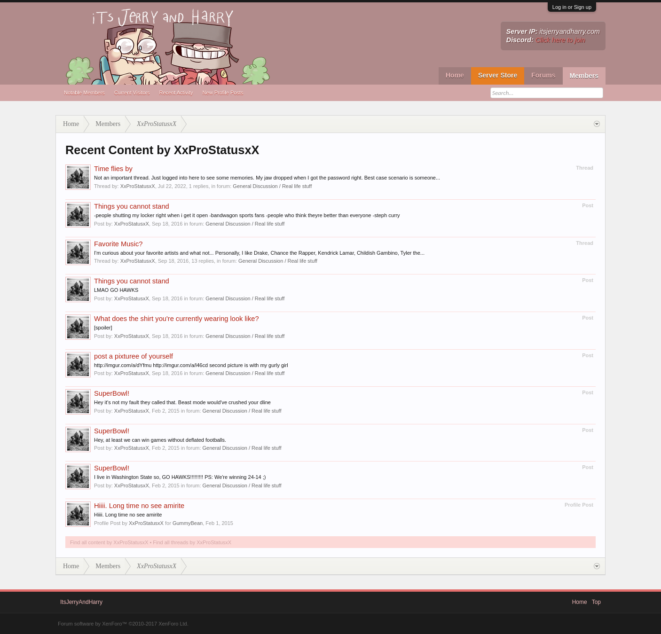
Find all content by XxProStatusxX (109, 542)
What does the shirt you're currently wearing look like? (176, 318)
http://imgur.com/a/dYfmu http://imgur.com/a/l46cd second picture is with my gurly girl (191, 365)
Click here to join (560, 40)
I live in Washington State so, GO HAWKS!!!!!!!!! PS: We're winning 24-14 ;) (180, 477)
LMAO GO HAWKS (116, 290)
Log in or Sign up (571, 7)
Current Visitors (132, 92)
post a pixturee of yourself (133, 356)
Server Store (497, 75)
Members (584, 75)
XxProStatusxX (137, 186)
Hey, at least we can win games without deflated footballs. (160, 440)
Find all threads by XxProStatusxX (192, 542)
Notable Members (84, 92)
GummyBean (188, 523)
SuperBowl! (111, 393)
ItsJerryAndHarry (81, 602)
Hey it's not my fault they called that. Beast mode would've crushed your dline (182, 402)
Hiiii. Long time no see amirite (139, 505)
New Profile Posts (223, 92)
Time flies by (113, 168)
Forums (543, 75)
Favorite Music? (118, 244)
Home (455, 75)
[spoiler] (103, 327)
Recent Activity (176, 92)
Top (596, 602)
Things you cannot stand (131, 206)
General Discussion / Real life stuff (272, 186)
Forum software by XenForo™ (123, 623)
